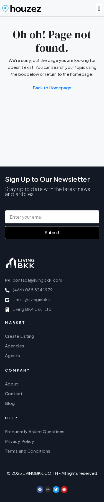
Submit (52, 232)
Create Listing (19, 336)
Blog (10, 403)
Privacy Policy (19, 441)
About (11, 383)
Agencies (14, 345)
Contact (14, 393)
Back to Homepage (52, 87)
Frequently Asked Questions (35, 431)
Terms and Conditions (27, 450)
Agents (12, 355)
